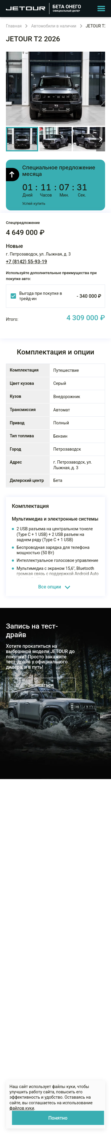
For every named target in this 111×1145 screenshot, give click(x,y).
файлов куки (21, 1108)
